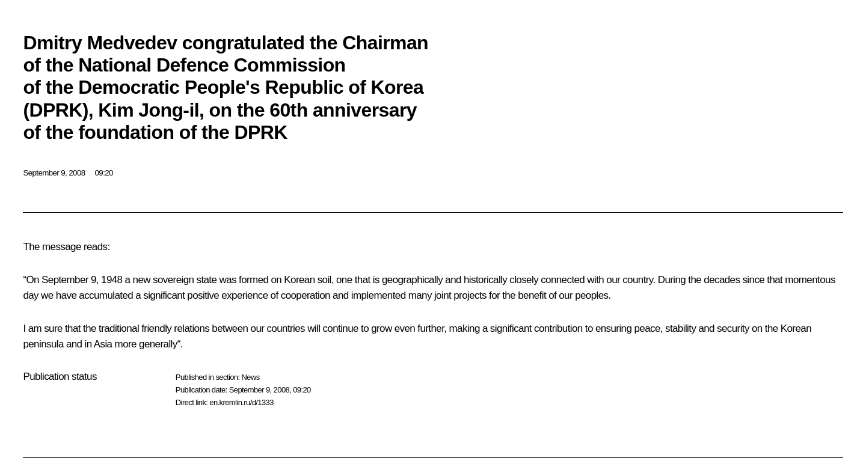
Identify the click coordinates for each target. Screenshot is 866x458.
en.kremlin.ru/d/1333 (241, 402)
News (250, 377)
